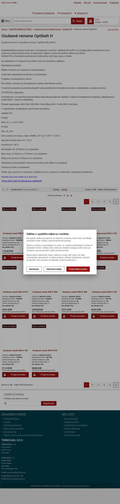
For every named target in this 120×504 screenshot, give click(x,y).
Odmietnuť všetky (54, 269)
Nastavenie (34, 269)
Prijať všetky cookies (78, 269)
